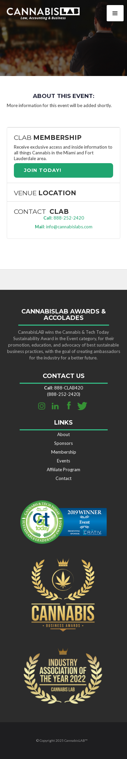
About (63, 434)
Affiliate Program (63, 469)
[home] (40, 12)
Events (63, 460)
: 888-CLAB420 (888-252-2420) (63, 391)
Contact (63, 478)
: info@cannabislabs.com (63, 226)
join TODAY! (42, 170)
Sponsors (63, 443)
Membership (63, 452)
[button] (115, 13)
